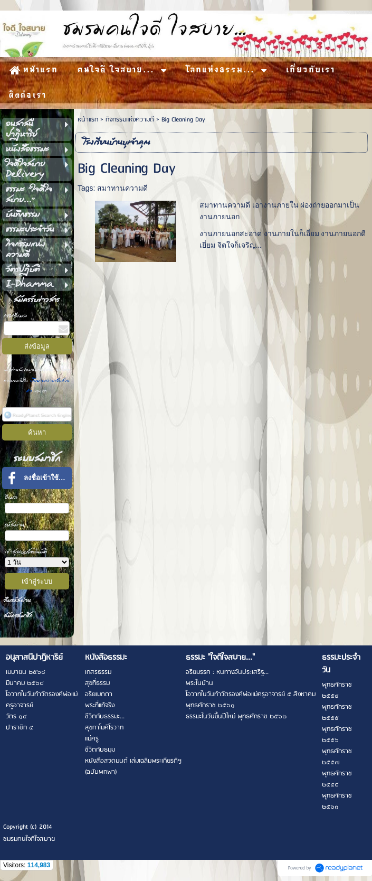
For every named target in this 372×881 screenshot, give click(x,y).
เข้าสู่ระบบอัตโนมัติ (26, 552)
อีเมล (11, 497)
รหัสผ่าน (14, 525)
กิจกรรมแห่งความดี (130, 119)
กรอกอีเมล (15, 316)
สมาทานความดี (122, 188)
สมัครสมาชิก (18, 616)
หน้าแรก (88, 119)
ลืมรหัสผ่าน (17, 600)
